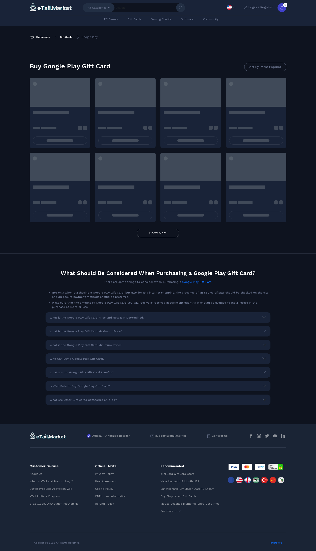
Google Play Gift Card (197, 281)
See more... (170, 511)
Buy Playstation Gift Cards (178, 496)
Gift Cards (134, 19)
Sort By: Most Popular (264, 67)
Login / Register (258, 7)
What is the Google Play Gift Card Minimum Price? (85, 345)
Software (187, 19)
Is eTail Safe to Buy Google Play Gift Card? (80, 386)
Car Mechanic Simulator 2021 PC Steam (187, 488)
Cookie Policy (104, 488)
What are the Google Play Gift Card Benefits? (82, 372)
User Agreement (105, 481)
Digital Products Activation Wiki (51, 488)
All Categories (97, 7)
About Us (36, 473)
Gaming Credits (161, 19)
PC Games (111, 19)
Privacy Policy (104, 473)
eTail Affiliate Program (45, 496)
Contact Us (220, 435)
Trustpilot (276, 542)
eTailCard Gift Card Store (177, 473)
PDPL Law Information (110, 496)
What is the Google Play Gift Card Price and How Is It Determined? (97, 317)
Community (210, 19)
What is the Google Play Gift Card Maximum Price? (86, 331)
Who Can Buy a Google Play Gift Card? (77, 358)
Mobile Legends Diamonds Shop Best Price (189, 503)
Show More (158, 233)
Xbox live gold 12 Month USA (179, 481)
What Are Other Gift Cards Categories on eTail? (83, 399)
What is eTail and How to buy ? (51, 481)
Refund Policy (104, 503)
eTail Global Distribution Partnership (54, 503)
